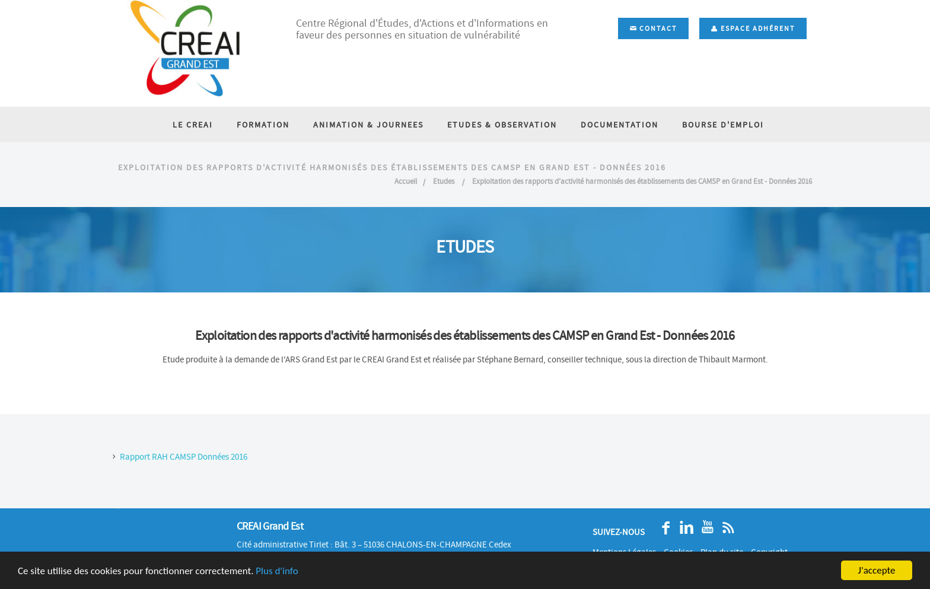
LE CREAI (193, 124)
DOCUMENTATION (619, 124)
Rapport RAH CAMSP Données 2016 (183, 457)
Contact (653, 28)
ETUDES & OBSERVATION (502, 124)
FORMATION (263, 124)
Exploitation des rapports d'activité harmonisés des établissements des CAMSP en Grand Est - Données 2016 (642, 181)
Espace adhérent (753, 28)
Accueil (405, 181)
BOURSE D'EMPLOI (723, 124)
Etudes (444, 181)
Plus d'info (277, 571)
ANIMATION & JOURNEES (368, 124)
